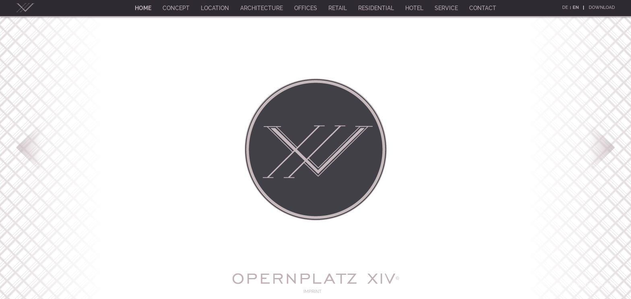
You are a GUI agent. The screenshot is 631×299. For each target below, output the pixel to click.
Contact (482, 8)
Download (602, 7)
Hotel (414, 8)
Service (446, 8)
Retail (337, 8)
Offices (305, 8)
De (565, 7)
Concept (176, 8)
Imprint (312, 291)
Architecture (261, 8)
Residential (376, 8)
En (576, 7)
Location (215, 8)
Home (143, 8)
